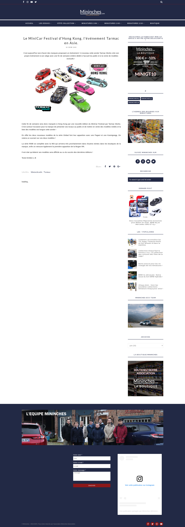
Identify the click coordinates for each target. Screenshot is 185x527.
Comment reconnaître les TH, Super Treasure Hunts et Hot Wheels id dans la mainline (150, 242)
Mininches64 (36, 172)
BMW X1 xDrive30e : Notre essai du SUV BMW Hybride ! (151, 276)
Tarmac (47, 172)
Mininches (26, 524)
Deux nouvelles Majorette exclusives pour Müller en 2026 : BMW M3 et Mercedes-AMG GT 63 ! (145, 222)
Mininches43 (146, 98)
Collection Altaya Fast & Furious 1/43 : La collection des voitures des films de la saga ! (151, 253)
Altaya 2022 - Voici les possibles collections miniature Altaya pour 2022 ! (151, 287)
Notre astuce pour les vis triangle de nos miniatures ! (150, 264)
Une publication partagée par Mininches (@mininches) (140, 511)
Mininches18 (134, 102)
